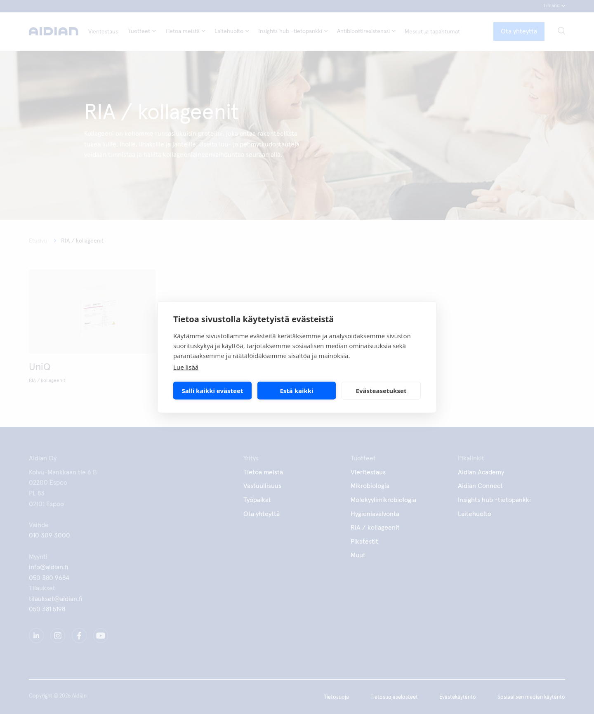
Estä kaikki (296, 390)
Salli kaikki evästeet (212, 390)
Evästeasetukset (381, 390)
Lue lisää (185, 367)
